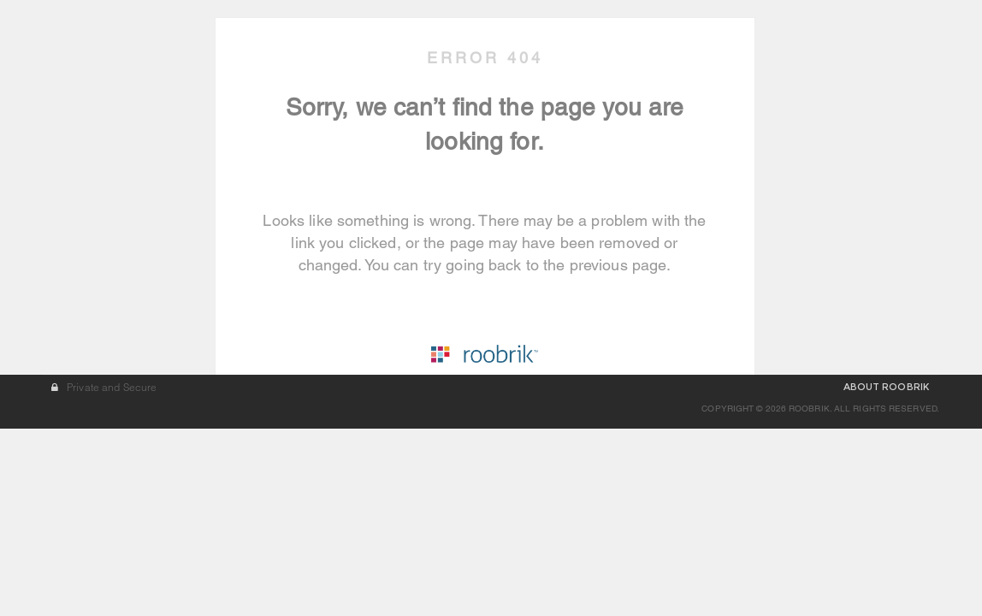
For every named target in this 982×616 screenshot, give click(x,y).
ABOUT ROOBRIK (886, 574)
